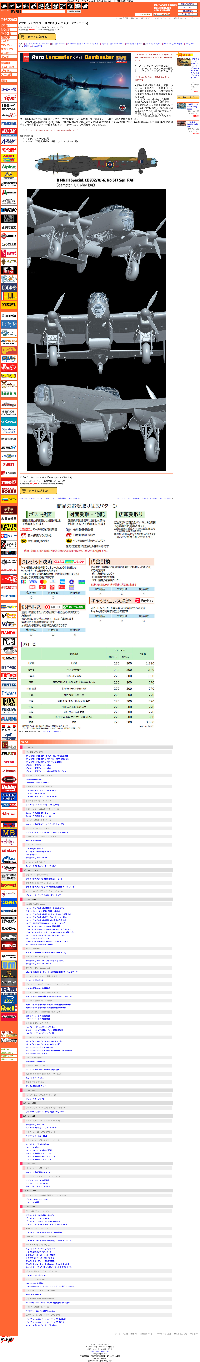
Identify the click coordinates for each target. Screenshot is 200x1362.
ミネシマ (9, 859)
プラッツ (29, 992)
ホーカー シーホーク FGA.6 (36, 1053)
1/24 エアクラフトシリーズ (49, 1140)
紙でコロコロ (31, 1074)
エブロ (9, 287)
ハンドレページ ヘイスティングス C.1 (40, 1027)
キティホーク (9, 333)
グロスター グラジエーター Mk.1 (38, 765)
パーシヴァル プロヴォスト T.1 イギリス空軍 (43, 1044)
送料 (188, 7)
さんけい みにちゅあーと (9, 413)
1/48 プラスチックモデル (39, 1211)
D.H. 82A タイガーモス (34, 849)
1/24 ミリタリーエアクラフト (50, 1121)
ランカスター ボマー (134, 44)
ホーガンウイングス (9, 771)
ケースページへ (9, 74)
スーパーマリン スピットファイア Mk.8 (41, 790)
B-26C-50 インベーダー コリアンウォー (41, 1258)
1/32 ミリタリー (45, 828)
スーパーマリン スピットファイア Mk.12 (41, 1325)
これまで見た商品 (143, 14)
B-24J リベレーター (33, 841)
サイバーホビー (9, 404)
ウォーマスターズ (9, 218)
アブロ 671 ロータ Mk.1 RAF (37, 1183)
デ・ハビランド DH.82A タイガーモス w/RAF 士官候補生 (47, 759)
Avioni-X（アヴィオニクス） (9, 115)
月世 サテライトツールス (9, 367)
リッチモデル (9, 999)
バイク (33, 6)
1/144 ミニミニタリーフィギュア (49, 1074)
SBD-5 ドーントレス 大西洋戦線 (38, 1016)
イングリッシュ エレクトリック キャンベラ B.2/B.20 (46, 1319)
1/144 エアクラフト (53, 976)
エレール (9, 296)
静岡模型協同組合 (9, 439)
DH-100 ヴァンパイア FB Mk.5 (37, 782)
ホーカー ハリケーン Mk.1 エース (38, 964)
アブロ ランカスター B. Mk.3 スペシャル (83, 44)
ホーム (117, 1334)
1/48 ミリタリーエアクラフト (50, 1315)
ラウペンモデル (9, 991)
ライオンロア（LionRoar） (9, 974)
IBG (9, 106)
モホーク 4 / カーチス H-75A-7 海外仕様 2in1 (43, 911)
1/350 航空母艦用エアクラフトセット (53, 1195)
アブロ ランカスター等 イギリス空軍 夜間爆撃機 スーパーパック (50, 887)
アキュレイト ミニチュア (35, 1291)
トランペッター (32, 809)
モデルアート (9, 911)
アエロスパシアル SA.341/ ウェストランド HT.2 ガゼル (46, 1224)
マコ (9, 825)
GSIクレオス (9, 421)
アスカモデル (9, 150)
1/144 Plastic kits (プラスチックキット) (49, 1012)
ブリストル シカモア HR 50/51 (37, 1218)
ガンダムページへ (9, 45)
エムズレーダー (9, 1034)
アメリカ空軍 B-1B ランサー (37, 1086)
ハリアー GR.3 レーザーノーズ (37, 938)
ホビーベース (9, 796)
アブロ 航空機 (37, 46)
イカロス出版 (9, 184)
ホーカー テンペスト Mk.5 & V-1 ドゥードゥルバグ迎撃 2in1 (48, 914)
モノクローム (9, 928)
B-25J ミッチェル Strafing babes (192, 106)
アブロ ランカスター (152, 44)
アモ (27, 875)
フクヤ (9, 710)
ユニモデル (9, 956)
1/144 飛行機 (37, 1058)
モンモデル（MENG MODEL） (9, 945)
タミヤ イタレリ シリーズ (41, 801)
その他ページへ (9, 57)
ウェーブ (9, 210)
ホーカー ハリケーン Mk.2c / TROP (39, 1150)
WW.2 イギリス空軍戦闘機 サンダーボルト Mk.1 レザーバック (49, 996)
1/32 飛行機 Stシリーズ (42, 820)
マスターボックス (9, 833)
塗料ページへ (9, 63)
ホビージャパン (9, 788)
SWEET (29, 957)
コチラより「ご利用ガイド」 (52, 731)
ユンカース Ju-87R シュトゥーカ (38, 1159)
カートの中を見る (161, 14)
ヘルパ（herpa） (9, 762)
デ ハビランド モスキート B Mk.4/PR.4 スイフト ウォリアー (48, 929)
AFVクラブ (9, 244)
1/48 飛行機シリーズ (41, 1307)
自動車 (26, 6)
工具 (63, 6)
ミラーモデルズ (9, 876)
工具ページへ (9, 67)
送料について (9, 1056)
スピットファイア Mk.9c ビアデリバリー (41, 1249)
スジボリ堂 (9, 473)
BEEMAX (9, 659)
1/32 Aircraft (36, 845)
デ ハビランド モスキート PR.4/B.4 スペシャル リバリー (47, 941)
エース (9, 262)
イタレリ (29, 1307)
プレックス (30, 1001)
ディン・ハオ (9, 544)
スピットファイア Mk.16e (35, 794)
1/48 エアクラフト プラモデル (45, 1237)
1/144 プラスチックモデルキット (46, 992)
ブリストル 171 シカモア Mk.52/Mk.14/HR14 (43, 1221)
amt (9, 253)
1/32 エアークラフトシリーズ (43, 786)
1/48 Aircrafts (40, 1279)
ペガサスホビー (9, 745)
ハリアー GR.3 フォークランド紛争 (39, 944)
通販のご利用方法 (188, 4)
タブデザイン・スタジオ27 (9, 527)
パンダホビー (9, 641)
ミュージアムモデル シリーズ (45, 1095)
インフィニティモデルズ (35, 775)
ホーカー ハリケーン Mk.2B (36, 858)
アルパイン (9, 167)
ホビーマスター (9, 814)
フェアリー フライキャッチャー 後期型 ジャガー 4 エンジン (48, 1241)
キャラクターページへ (9, 49)
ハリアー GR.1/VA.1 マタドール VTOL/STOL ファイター (47, 935)
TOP (11, 11)
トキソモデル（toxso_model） (9, 562)
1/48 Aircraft (50, 1291)
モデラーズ (9, 902)
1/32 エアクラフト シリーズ (45, 836)
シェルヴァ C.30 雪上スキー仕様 (38, 1186)
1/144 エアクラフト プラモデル (57, 984)
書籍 (85, 6)
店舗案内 (188, 14)
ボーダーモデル (32, 828)
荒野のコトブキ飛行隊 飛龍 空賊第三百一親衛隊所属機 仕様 (48, 1005)
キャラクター (41, 6)
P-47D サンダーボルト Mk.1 (36, 1136)
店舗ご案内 (9, 1049)
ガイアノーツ (9, 316)
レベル (28, 845)
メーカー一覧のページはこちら (9, 89)
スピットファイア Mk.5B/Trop (37, 1144)
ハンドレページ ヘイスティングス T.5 (40, 1033)
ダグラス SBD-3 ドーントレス (37, 1199)
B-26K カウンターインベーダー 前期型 (40, 1255)
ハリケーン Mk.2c (32, 1147)
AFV (9, 25)
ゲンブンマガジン (9, 376)
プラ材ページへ (9, 71)
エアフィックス (32, 1121)
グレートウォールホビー (35, 984)
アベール (9, 158)
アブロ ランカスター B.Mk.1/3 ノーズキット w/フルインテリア (49, 832)
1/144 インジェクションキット (48, 1037)
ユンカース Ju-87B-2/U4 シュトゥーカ (40, 813)
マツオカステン (9, 842)
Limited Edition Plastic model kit (42, 1299)
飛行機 (125, 1334)
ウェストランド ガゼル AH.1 (36, 1275)
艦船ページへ (9, 33)
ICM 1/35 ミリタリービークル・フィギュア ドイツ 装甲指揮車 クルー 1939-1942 (50, 498)
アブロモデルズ (32, 1108)
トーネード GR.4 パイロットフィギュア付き (42, 805)
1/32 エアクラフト (34, 27)
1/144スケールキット (41, 957)
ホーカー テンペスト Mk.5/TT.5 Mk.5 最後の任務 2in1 (46, 920)
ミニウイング (31, 1037)
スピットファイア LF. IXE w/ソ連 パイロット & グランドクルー (49, 1267)
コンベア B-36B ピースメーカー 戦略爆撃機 (42, 1070)
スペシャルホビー (32, 891)
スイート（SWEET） (9, 464)
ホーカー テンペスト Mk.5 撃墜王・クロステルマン (45, 908)
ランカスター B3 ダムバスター (37, 44)
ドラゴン (9, 587)
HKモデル (23, 481)
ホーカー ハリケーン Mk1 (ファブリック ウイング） (45, 961)
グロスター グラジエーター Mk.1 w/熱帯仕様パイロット (47, 771)
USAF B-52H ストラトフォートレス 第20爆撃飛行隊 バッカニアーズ (51, 972)
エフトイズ (9, 279)
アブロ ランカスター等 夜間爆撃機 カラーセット (44, 879)
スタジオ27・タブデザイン (9, 482)
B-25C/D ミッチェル (33, 1295)
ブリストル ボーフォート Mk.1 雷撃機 (40, 1261)
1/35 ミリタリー (45, 1168)
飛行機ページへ (9, 29)
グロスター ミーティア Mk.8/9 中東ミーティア (43, 895)
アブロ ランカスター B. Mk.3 (112, 44)
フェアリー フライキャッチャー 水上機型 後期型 (44, 1232)
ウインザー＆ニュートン (9, 201)
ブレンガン (30, 1012)
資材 (70, 6)
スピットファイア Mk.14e (35, 1078)
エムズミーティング (9, 1040)
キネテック (9, 341)
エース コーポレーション (35, 976)
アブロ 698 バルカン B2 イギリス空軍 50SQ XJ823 (45, 1112)
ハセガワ (29, 820)
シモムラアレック (9, 456)
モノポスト (9, 937)
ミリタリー (49, 775)
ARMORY (29, 1228)
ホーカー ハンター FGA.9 (35, 1062)
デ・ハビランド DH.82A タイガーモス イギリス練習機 (47, 756)
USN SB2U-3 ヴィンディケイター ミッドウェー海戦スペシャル (49, 1286)
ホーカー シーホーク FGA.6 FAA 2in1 (40, 1047)
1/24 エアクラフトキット (46, 1132)
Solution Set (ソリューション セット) (44, 883)
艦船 (19, 6)
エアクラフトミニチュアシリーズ (47, 1176)
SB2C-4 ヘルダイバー (34, 779)
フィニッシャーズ (9, 693)
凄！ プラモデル (38, 1082)
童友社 (28, 1082)
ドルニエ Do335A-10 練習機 (192, 124)
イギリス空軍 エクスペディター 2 (38, 1252)
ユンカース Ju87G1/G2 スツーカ (38, 1172)
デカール (36, 949)
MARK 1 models (39, 904)
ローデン (29, 1066)
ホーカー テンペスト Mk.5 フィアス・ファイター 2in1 (46, 917)
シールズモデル (9, 430)
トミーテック (9, 570)
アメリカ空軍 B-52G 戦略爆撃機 (38, 988)
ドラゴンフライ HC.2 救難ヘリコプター (41, 1215)
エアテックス (9, 227)
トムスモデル (9, 579)
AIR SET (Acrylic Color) (39, 875)
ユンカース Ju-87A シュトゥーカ (38, 1153)
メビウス (9, 885)
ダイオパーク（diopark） (9, 510)
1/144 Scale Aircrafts (43, 968)
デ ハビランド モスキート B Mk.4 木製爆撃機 (43, 926)
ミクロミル (30, 1023)
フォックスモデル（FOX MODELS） (9, 702)
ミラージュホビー (9, 868)
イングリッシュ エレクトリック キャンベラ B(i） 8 (45, 1322)
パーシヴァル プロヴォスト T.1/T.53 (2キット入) (44, 1041)
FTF (9, 270)
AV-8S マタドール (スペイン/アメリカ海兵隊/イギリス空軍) (48, 1303)
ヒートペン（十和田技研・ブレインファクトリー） (9, 650)
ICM (27, 752)
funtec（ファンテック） (9, 684)
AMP (28, 1211)
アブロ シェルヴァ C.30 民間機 (37, 1180)
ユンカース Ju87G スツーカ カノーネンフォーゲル (45, 824)
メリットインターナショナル (9, 894)
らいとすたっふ (9, 982)
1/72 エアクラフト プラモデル (51, 891)
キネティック (31, 1132)
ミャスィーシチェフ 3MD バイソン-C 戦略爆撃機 (44, 1030)
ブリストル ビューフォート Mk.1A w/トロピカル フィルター (48, 1264)
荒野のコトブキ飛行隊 (43, 1001)
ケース (78, 6)
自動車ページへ (9, 37)
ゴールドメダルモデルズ (9, 385)
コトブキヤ (9, 393)
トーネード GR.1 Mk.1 (34, 980)
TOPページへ (9, 19)
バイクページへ (9, 41)
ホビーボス (30, 836)
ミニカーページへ (9, 53)
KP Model (29, 1271)
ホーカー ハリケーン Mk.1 (36, 1125)
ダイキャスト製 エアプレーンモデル (52, 1108)
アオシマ (9, 124)
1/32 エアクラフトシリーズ (49, 809)
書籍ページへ (9, 81)
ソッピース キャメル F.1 (35, 1099)
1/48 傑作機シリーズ (195, 87)
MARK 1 (29, 904)
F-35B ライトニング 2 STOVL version (40, 1311)
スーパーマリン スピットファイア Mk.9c (41, 797)
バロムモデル (9, 624)
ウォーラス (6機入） (33, 1202)
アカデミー (30, 968)
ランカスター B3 (58, 44)
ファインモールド (9, 676)
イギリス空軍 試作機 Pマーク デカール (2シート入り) (46, 953)
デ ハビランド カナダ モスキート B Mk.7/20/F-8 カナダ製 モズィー (51, 932)
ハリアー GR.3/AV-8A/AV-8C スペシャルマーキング (45, 923)
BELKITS (9, 753)
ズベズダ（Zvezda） (9, 499)
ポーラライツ (9, 779)
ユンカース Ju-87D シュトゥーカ (38, 816)
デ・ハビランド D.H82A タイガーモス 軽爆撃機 (44, 762)
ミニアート (30, 1176)
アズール (9, 141)
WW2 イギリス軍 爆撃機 (173, 44)
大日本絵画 (9, 519)
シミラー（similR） (9, 447)
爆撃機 (26, 46)
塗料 (55, 6)
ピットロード (9, 667)
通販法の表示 (9, 1059)
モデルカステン (9, 919)
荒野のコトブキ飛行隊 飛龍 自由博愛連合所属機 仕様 (46, 1008)
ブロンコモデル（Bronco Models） (9, 736)
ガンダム (48, 6)
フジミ (9, 719)
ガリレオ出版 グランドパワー (9, 350)
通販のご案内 (9, 1052)
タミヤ (28, 786)
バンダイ (9, 633)
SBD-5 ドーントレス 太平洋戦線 (38, 1019)
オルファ (9, 305)
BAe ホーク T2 (31, 855)
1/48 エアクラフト (41, 1228)
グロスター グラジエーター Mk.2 (38, 768)
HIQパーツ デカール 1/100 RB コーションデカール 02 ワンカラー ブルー (144, 498)
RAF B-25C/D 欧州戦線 (34, 1283)
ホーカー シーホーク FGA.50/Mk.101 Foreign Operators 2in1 (49, 1050)
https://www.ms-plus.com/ (100, 1351)
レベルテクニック (38, 862)
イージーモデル (9, 175)
